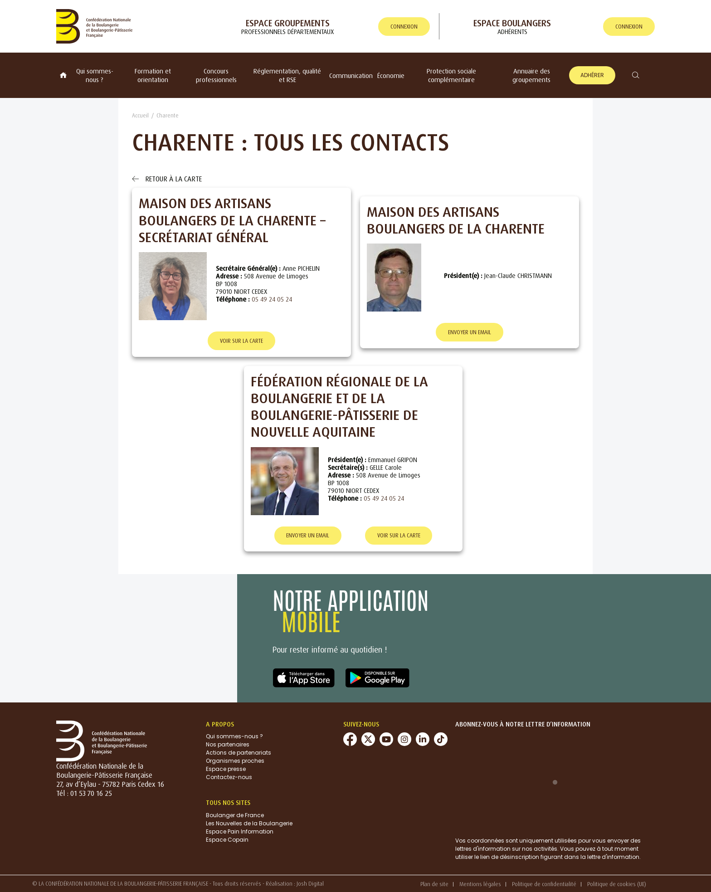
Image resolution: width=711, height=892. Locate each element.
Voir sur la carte (241, 340)
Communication (351, 75)
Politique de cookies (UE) (616, 884)
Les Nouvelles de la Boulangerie (249, 823)
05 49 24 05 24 (272, 299)
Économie (390, 75)
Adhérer (592, 75)
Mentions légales (480, 884)
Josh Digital (310, 883)
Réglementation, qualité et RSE (287, 75)
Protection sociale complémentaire (451, 75)
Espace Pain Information (239, 831)
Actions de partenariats (238, 753)
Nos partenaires (227, 745)
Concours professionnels (216, 75)
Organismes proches (235, 761)
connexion (404, 26)
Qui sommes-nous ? (94, 75)
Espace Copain (227, 839)
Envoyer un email (469, 332)
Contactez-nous (229, 777)
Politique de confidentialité (544, 884)
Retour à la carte (167, 178)
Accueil (140, 115)
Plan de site (434, 884)
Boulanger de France (235, 815)
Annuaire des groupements (531, 75)
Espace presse (226, 769)
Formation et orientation (153, 75)
